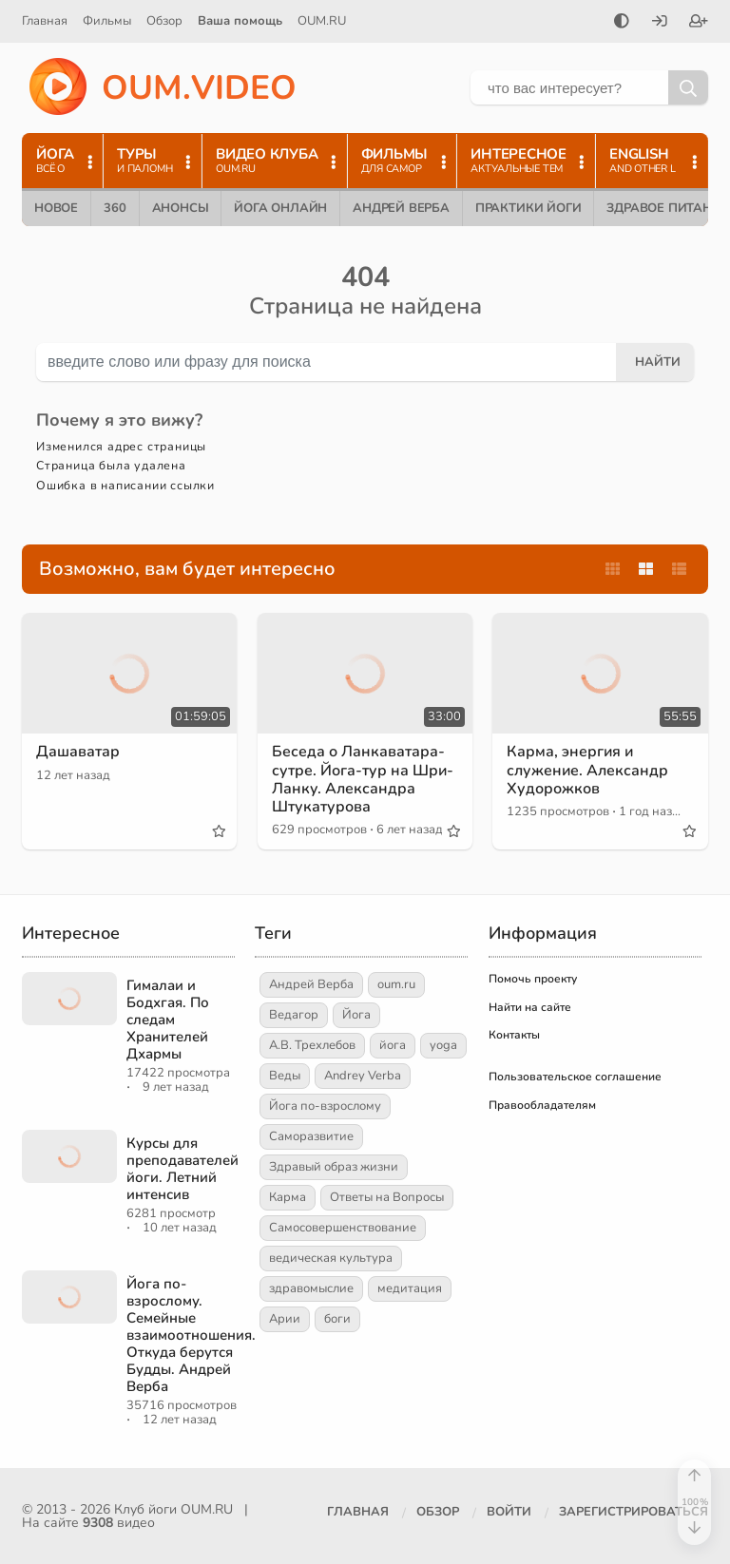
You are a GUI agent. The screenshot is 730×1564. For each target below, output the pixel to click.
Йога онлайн (280, 208)
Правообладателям (542, 1105)
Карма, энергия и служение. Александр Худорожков (587, 769)
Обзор (164, 20)
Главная (44, 20)
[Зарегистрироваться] (698, 22)
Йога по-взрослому (325, 1106)
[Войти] (659, 22)
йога (392, 1045)
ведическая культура (331, 1258)
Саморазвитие (311, 1136)
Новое (56, 208)
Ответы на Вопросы (387, 1197)
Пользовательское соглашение (575, 1076)
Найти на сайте (530, 1007)
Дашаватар (78, 751)
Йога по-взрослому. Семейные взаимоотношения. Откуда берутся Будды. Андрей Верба (191, 1335)
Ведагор (293, 1014)
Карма (287, 1197)
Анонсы (180, 208)
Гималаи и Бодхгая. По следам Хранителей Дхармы (167, 1019)
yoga (443, 1045)
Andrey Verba (362, 1075)
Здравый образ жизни (333, 1166)
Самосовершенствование (342, 1227)
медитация (409, 1288)
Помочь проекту (533, 978)
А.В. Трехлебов (312, 1045)
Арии (284, 1318)
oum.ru (396, 984)
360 (114, 208)
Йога (356, 1014)
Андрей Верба (401, 208)
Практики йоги (528, 208)
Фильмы (107, 20)
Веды (284, 1075)
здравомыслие (311, 1288)
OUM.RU (322, 20)
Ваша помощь (240, 20)
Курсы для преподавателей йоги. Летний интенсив (182, 1169)
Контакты (514, 1034)
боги (337, 1318)
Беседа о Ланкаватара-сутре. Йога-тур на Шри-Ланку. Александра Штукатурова (362, 779)
